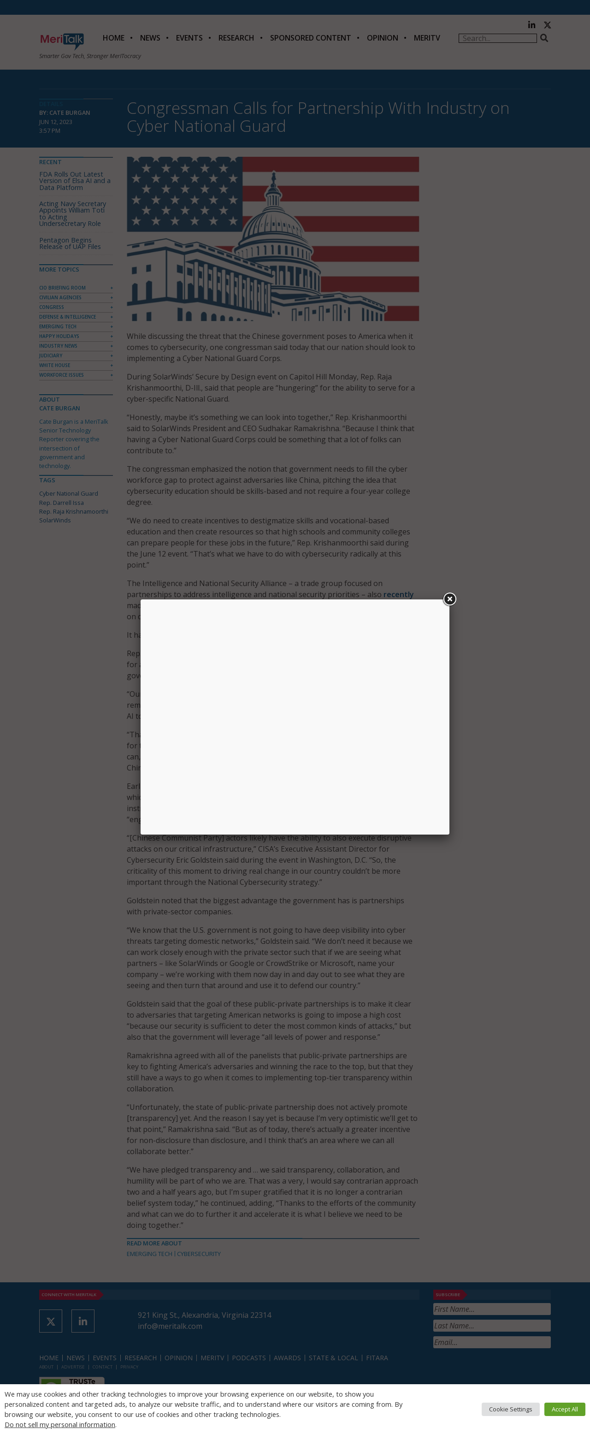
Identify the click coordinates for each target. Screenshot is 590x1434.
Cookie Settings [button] (510, 1409)
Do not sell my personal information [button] (60, 1424)
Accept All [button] (565, 1409)
